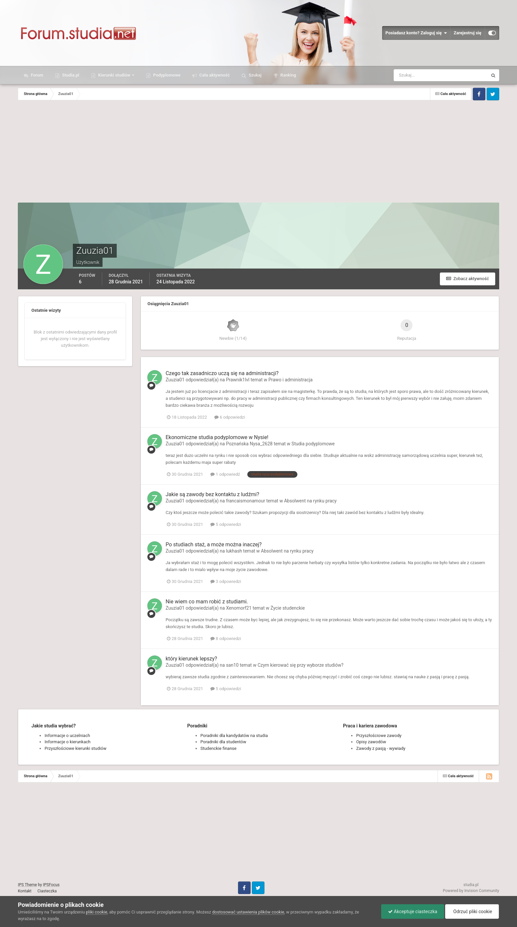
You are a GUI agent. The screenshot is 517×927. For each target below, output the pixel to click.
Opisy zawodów (371, 741)
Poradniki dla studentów (223, 741)
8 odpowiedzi (225, 638)
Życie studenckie (287, 608)
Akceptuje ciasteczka (412, 911)
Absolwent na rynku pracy (310, 500)
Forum (36, 75)
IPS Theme (27, 884)
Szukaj (254, 75)
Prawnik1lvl (237, 379)
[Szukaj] (416, 75)
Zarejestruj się (467, 32)
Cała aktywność (213, 75)
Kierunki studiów (114, 75)
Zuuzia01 (175, 379)
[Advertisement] (258, 153)
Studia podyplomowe (313, 443)
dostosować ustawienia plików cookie (248, 912)
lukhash (234, 551)
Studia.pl (70, 75)
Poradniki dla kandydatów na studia (234, 735)
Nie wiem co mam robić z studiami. (207, 601)
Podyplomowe (166, 75)
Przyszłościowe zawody (378, 735)
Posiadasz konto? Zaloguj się (416, 33)
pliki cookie (96, 912)
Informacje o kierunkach (67, 741)
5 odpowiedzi (225, 524)
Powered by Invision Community (471, 890)
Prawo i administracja (290, 379)
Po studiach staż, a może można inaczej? (213, 544)
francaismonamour (245, 500)
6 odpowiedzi (229, 417)
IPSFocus (51, 884)
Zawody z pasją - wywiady (380, 748)
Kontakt (24, 891)
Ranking (287, 75)
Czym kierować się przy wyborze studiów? (300, 665)
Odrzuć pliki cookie (472, 911)
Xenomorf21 (238, 608)
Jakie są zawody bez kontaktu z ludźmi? (212, 494)
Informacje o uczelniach (67, 735)
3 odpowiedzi (225, 581)
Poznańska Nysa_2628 (249, 443)
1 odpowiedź (225, 474)
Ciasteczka (47, 891)
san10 (232, 665)
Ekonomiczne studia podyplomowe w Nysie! (217, 437)
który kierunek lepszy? (191, 658)
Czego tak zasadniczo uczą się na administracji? (222, 373)
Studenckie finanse (218, 748)
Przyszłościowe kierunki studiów (75, 748)
